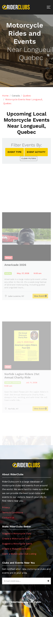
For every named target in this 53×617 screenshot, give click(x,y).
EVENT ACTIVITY (36, 152)
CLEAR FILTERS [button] (28, 158)
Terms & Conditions (12, 512)
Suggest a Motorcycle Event (17, 543)
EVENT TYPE (14, 152)
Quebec (27, 95)
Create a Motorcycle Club (16, 538)
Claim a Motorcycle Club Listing (19, 553)
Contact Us (8, 517)
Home (5, 95)
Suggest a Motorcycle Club (16, 533)
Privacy (6, 507)
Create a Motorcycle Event (16, 548)
